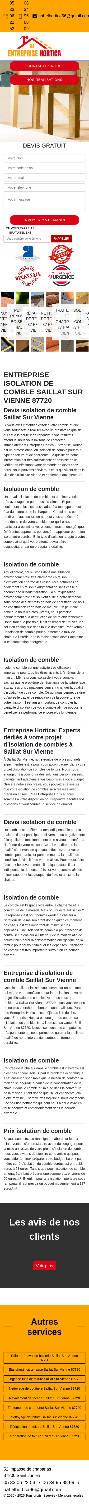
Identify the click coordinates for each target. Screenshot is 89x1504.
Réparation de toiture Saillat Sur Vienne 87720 (44, 1436)
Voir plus (44, 1265)
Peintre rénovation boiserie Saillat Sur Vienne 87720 (44, 1358)
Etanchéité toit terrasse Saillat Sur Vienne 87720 (44, 1369)
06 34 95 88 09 (23, 16)
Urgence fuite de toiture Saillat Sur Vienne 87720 (44, 1379)
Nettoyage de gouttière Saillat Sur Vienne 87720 (44, 1388)
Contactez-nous (45, 66)
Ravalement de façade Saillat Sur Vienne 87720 (44, 1398)
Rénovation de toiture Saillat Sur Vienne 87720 (44, 1427)
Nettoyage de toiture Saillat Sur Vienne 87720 (44, 1417)
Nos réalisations (44, 80)
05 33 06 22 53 (8, 16)
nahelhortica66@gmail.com (59, 16)
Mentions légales (70, 1495)
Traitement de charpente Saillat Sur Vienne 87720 (44, 1408)
